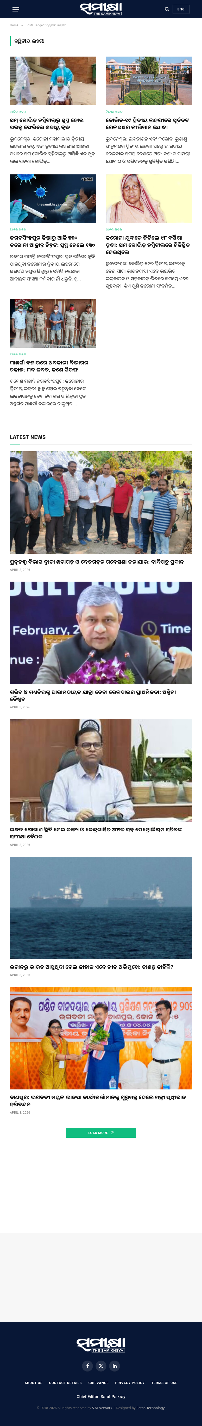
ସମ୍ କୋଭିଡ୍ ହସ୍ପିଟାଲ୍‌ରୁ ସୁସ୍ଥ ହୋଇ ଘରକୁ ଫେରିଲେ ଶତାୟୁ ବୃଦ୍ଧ (47, 124)
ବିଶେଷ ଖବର (114, 112)
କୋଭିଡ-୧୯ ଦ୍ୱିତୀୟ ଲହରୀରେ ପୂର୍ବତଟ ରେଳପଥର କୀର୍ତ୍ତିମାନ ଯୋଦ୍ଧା (147, 124)
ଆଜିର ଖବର (18, 112)
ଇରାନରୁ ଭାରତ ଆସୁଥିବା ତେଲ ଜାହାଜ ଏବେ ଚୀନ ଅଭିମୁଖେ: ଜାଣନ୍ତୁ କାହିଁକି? (92, 966)
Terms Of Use (164, 1383)
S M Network (102, 1407)
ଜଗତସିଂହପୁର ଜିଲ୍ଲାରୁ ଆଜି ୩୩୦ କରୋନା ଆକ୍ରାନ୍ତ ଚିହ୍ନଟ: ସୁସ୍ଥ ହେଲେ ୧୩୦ (52, 241)
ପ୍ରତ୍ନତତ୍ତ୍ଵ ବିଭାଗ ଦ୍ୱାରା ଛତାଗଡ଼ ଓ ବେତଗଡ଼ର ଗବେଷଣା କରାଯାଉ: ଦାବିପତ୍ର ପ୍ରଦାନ (97, 561)
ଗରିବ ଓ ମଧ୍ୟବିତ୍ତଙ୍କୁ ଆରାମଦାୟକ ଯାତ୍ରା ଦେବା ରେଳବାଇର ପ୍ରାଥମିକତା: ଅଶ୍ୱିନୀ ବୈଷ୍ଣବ (93, 695)
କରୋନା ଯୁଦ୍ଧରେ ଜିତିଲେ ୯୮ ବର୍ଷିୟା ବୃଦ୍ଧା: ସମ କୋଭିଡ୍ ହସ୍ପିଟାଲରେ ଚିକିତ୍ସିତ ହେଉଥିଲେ (148, 244)
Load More (100, 1133)
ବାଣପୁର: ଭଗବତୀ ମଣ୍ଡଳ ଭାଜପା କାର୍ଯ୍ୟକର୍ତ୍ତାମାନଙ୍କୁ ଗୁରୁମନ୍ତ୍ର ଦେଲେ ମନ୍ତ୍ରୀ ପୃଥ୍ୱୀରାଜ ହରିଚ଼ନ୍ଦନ (98, 1101)
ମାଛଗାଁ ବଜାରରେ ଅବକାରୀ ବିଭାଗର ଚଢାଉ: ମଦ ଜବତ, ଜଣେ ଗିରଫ (49, 366)
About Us (33, 1383)
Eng (181, 9)
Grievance (98, 1383)
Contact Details (65, 1383)
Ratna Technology (150, 1407)
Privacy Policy (130, 1383)
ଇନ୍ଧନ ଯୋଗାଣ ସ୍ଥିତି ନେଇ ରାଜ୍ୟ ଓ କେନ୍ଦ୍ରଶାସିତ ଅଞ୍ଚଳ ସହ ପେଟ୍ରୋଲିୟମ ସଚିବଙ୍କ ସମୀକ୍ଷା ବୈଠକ (96, 833)
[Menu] (15, 9)
